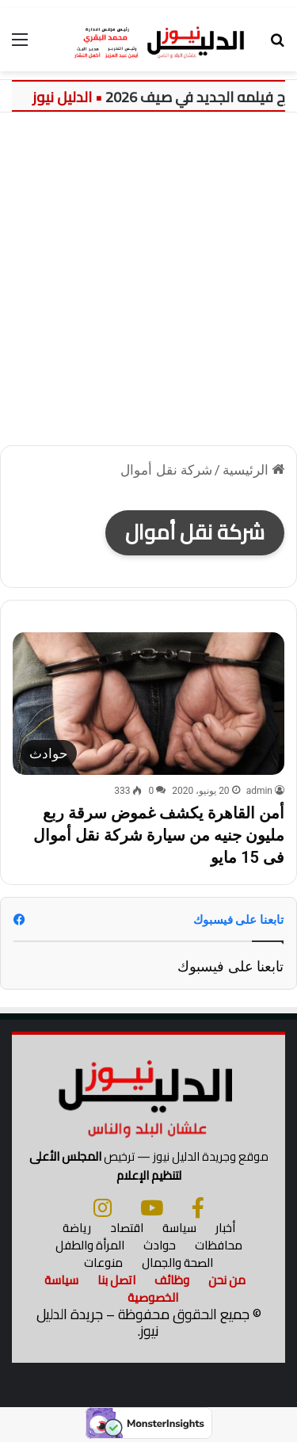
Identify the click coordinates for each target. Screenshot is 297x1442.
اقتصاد (126, 1227)
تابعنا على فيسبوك (230, 966)
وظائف (171, 1279)
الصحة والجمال (177, 1262)
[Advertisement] (148, 284)
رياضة (77, 1227)
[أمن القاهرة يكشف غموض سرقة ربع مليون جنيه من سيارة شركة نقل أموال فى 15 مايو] (148, 704)
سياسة (179, 1227)
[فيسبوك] (198, 1207)
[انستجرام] (102, 1207)
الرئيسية (253, 470)
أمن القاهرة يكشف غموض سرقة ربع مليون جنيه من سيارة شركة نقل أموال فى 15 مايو (158, 835)
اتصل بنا (116, 1279)
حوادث (159, 1245)
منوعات (103, 1262)
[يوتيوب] (151, 1207)
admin (259, 790)
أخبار (225, 1227)
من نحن (227, 1279)
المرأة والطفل (89, 1245)
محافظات (218, 1245)
